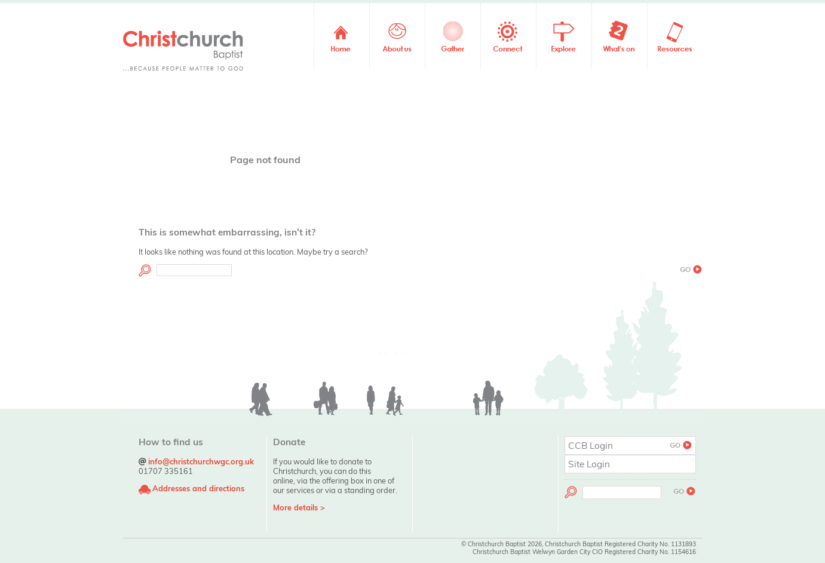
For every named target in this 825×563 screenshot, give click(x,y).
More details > (299, 507)
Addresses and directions (198, 488)
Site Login (589, 464)
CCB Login (630, 445)
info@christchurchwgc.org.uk (201, 461)
